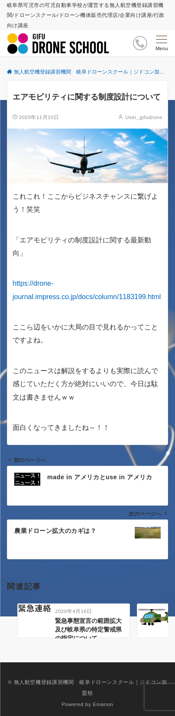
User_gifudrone (143, 117)
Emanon (103, 704)
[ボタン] (140, 43)
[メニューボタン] (162, 43)
